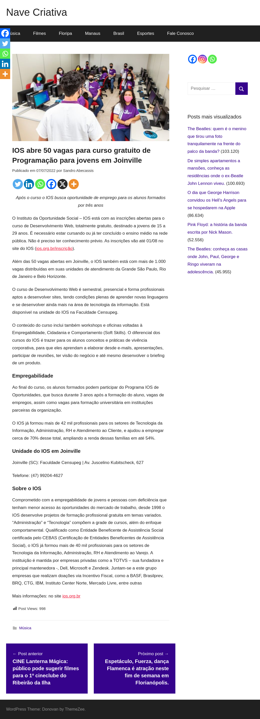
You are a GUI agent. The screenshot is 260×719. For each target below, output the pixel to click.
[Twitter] (18, 184)
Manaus (92, 33)
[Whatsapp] (40, 184)
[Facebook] (51, 184)
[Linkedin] (29, 184)
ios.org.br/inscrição (54, 248)
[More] (74, 184)
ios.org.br (71, 596)
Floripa (65, 33)
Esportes (145, 33)
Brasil (118, 33)
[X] (62, 184)
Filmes (39, 33)
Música (25, 628)
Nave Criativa (36, 12)
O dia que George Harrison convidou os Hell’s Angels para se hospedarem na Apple (217, 200)
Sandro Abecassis (78, 170)
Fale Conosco (180, 33)
